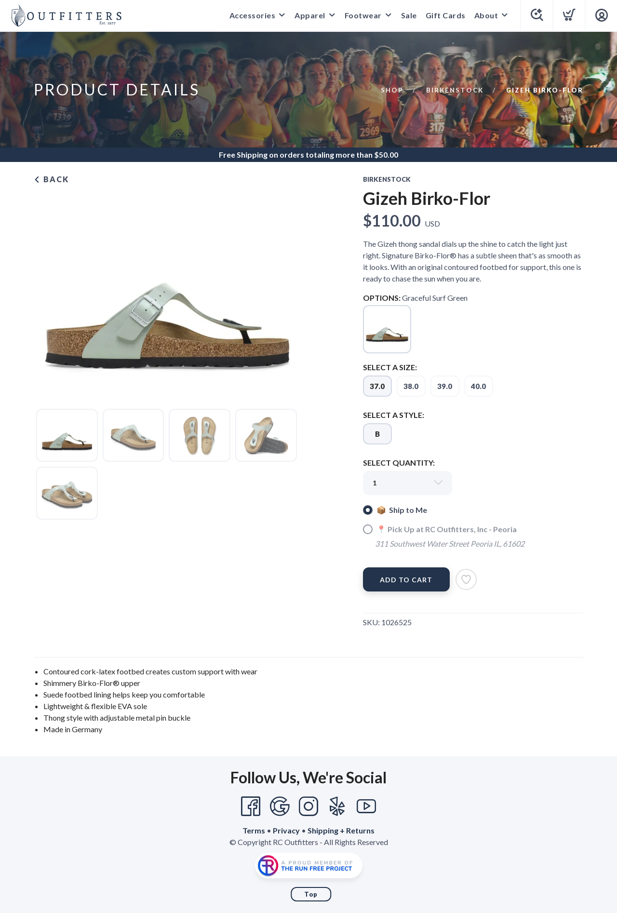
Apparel (310, 15)
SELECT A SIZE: (390, 367)
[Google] (279, 806)
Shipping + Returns (341, 830)
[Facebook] (250, 806)
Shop (392, 90)
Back (51, 179)
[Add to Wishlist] (466, 579)
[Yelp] (337, 806)
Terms (253, 830)
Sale (409, 15)
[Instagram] (308, 806)
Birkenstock (454, 90)
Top (311, 894)
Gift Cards (446, 15)
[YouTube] (366, 806)
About (486, 15)
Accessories (252, 15)
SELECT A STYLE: (393, 414)
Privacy (286, 830)
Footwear (363, 15)
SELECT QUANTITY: (399, 462)
